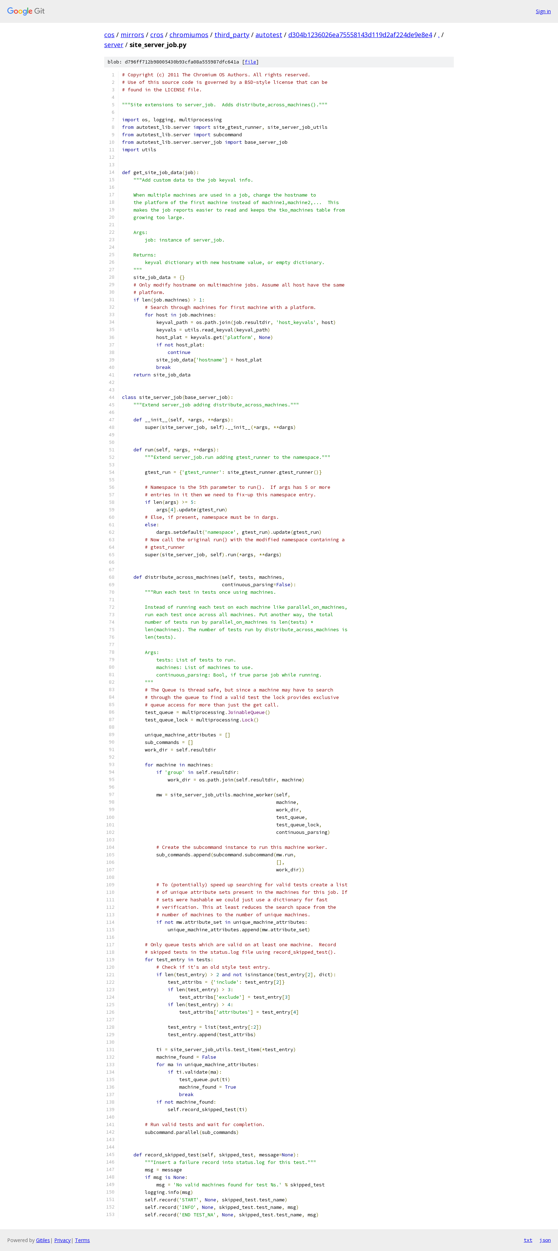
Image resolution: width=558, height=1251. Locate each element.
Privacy (62, 1240)
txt (528, 1240)
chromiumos (188, 34)
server (113, 44)
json (545, 1240)
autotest (268, 34)
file (250, 62)
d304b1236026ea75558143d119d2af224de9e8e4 (360, 34)
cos (109, 34)
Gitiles (43, 1240)
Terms (82, 1240)
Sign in (543, 11)
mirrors (132, 34)
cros (156, 34)
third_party (231, 34)
